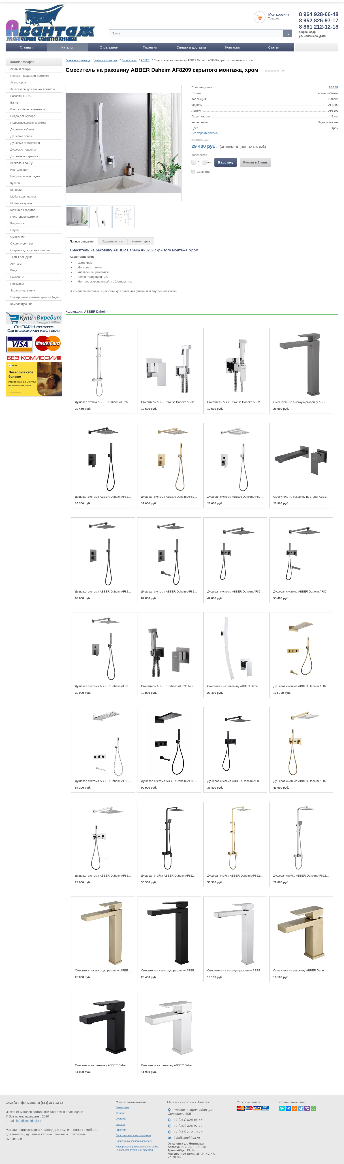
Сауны (14, 226)
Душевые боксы (21, 132)
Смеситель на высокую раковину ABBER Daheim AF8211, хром (250, 967)
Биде (13, 267)
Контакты (232, 44)
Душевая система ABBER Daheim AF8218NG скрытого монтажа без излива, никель (263, 588)
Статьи (273, 44)
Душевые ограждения (25, 139)
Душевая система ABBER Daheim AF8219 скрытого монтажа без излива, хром (260, 493)
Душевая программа (24, 153)
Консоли (15, 186)
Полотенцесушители (24, 213)
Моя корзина (278, 11)
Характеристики (112, 238)
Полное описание (82, 238)
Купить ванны (72, 1126)
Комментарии (141, 238)
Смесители (17, 233)
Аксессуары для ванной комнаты (32, 85)
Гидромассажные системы (28, 119)
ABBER (333, 84)
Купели (15, 179)
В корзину (225, 159)
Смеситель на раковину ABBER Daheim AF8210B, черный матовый (120, 1061)
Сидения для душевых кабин (30, 247)
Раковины (17, 273)
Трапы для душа (21, 253)
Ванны (14, 99)
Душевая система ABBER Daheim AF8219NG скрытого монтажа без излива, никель (131, 682)
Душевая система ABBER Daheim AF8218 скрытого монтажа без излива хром (127, 872)
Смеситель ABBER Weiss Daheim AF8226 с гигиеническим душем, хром (255, 398)
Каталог (67, 44)
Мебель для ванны (23, 193)
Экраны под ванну (22, 287)
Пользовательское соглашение (133, 1131)
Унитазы (15, 260)
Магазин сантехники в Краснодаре (32, 1126)
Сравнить (203, 168)
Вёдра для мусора (22, 112)
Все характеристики (204, 129)
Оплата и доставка (191, 44)
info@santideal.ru (28, 1117)
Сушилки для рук (21, 240)
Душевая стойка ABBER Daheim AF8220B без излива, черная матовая (188, 872)
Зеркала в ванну (21, 159)
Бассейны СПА (20, 92)
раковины (78, 1130)
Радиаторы (17, 220)
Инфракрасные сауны (25, 173)
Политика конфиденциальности (134, 1137)
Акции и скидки (20, 65)
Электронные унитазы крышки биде (34, 293)
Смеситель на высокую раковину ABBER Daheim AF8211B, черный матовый (192, 967)
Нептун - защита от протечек (29, 72)
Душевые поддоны (23, 146)
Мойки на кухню (21, 200)
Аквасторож (18, 79)
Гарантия (150, 44)
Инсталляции (19, 166)
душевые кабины (39, 1130)
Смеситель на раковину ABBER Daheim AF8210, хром (177, 1061)
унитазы (61, 1130)
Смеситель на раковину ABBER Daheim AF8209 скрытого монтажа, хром (256, 682)
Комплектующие (21, 300)
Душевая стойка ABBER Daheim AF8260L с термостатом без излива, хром (125, 398)
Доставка (121, 1115)
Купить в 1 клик (255, 159)
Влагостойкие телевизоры (27, 106)
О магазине (109, 44)
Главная (26, 44)
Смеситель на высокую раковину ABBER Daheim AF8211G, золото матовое (126, 967)
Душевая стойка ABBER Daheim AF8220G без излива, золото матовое (254, 872)
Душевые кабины (22, 126)
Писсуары (17, 280)
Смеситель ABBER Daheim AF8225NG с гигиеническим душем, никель (188, 682)
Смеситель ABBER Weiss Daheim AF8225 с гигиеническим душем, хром (189, 398)
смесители (14, 1135)
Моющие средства (22, 206)
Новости (120, 1120)
